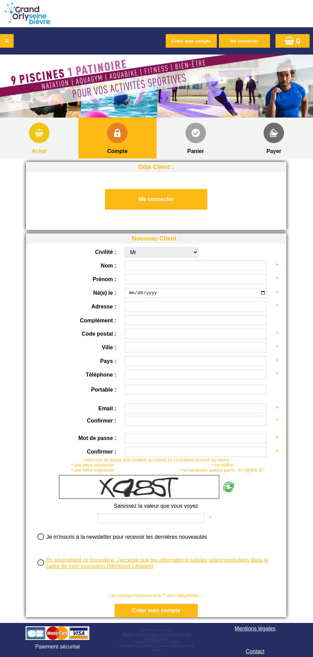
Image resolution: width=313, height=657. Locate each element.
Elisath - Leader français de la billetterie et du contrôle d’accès (156, 636)
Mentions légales (255, 628)
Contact (254, 651)
